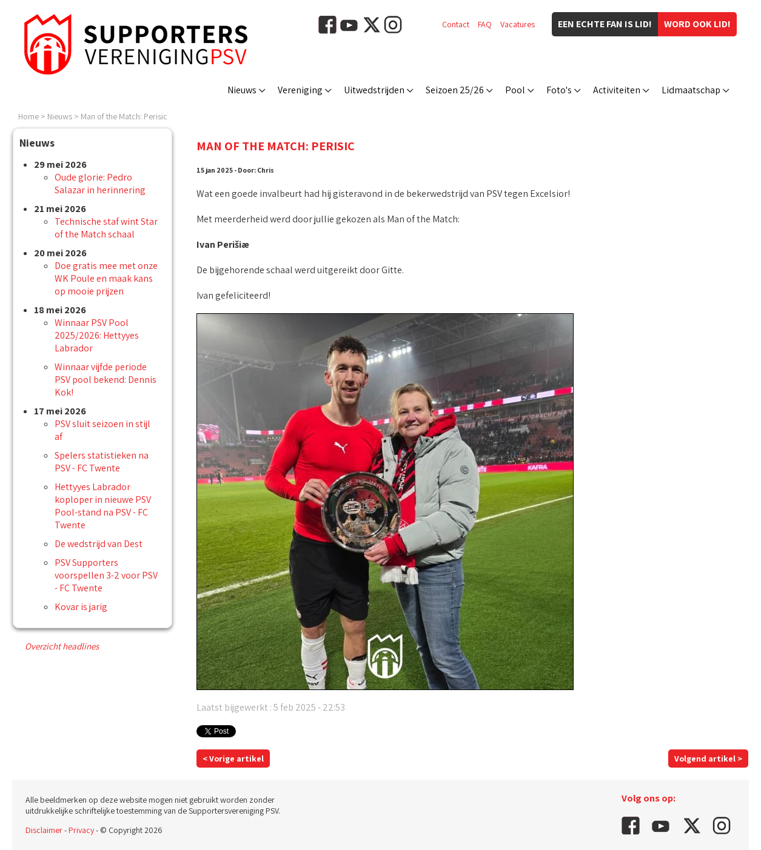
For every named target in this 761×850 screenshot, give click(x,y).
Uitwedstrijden (374, 90)
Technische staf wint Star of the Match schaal (106, 228)
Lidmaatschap (691, 90)
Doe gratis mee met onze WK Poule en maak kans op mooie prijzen (106, 278)
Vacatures (517, 24)
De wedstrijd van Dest (98, 543)
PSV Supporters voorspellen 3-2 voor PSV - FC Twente (106, 575)
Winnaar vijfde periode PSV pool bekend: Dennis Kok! (105, 379)
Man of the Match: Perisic (124, 116)
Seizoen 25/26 (455, 90)
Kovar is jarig (81, 606)
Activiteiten (616, 90)
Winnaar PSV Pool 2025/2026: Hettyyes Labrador (97, 335)
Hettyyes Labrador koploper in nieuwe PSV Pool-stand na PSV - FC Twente (103, 505)
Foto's (559, 90)
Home (28, 116)
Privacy (81, 830)
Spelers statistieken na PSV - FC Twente (102, 461)
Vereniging (300, 90)
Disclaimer (43, 830)
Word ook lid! (697, 24)
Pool (515, 90)
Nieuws (241, 90)
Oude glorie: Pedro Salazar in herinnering (100, 183)
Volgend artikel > (708, 758)
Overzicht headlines (62, 646)
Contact (455, 24)
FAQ (485, 24)
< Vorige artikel (233, 758)
